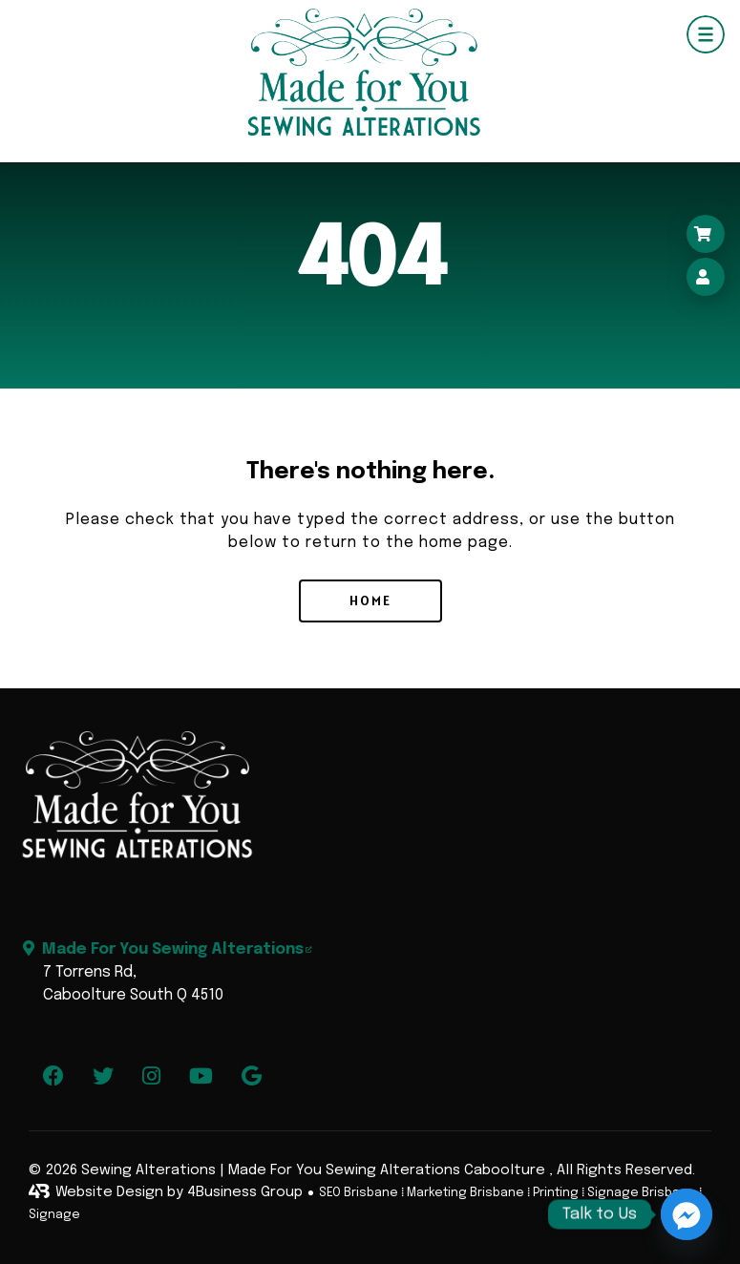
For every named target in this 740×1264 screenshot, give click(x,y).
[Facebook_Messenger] (686, 1214)
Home (370, 600)
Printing (556, 1193)
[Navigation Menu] (706, 34)
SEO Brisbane (358, 1193)
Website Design (109, 1192)
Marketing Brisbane (465, 1193)
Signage (54, 1215)
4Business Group (245, 1192)
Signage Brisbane (641, 1193)
